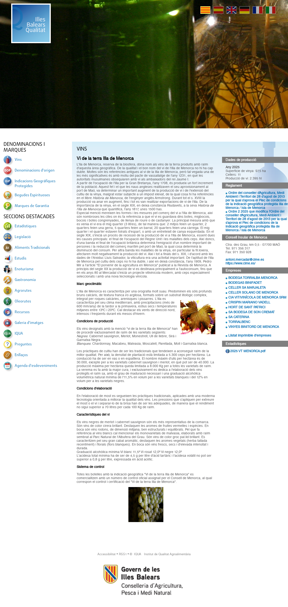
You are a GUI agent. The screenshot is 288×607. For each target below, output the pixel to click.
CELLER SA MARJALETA (247, 287)
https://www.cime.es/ (240, 263)
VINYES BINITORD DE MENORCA (253, 327)
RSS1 (123, 554)
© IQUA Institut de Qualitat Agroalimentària (160, 554)
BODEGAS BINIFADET (245, 282)
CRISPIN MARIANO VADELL (249, 302)
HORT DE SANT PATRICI (246, 307)
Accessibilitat (106, 554)
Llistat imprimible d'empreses (249, 335)
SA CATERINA (238, 317)
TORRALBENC (239, 322)
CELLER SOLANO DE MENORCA (253, 292)
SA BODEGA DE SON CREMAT (251, 312)
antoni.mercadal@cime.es (245, 259)
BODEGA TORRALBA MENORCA (252, 278)
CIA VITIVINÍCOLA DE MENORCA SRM (257, 297)
